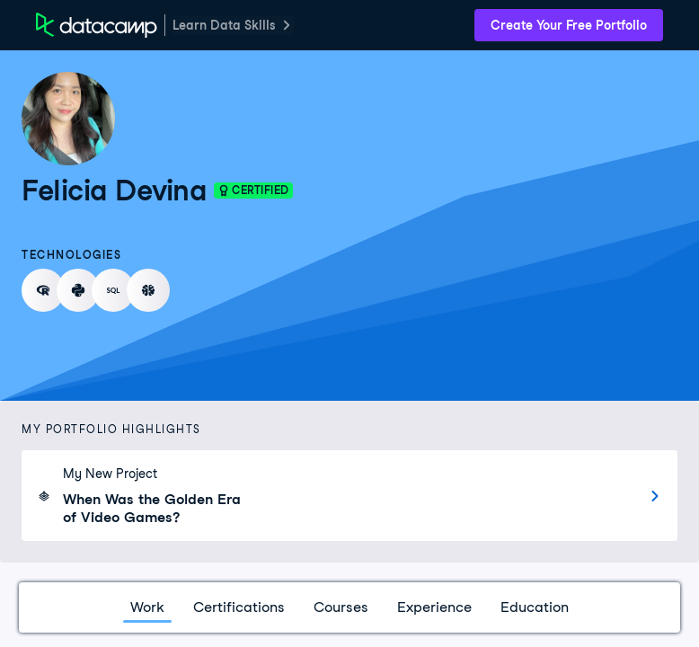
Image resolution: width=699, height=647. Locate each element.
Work (147, 607)
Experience (434, 607)
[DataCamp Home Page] (96, 25)
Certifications (239, 607)
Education (534, 607)
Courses (341, 607)
